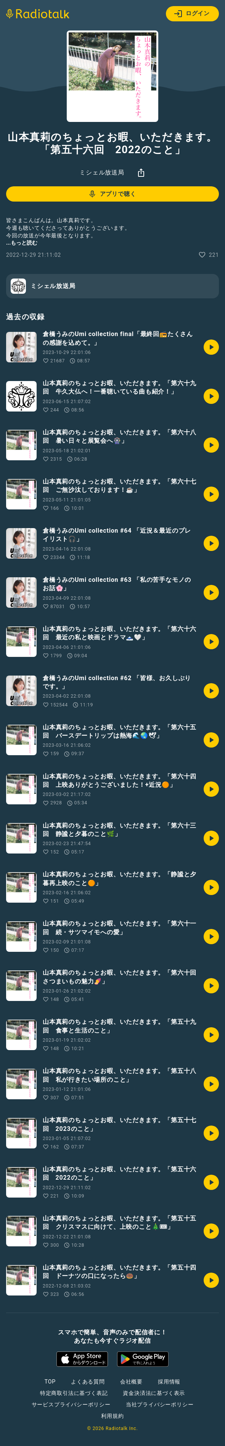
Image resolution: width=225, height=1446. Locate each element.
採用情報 (169, 1382)
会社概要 (131, 1382)
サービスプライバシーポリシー (71, 1404)
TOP (50, 1382)
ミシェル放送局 (101, 172)
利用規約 (112, 1416)
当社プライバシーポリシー (160, 1404)
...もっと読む (21, 243)
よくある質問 (88, 1382)
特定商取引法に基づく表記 (74, 1393)
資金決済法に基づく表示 (154, 1393)
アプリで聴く (112, 194)
